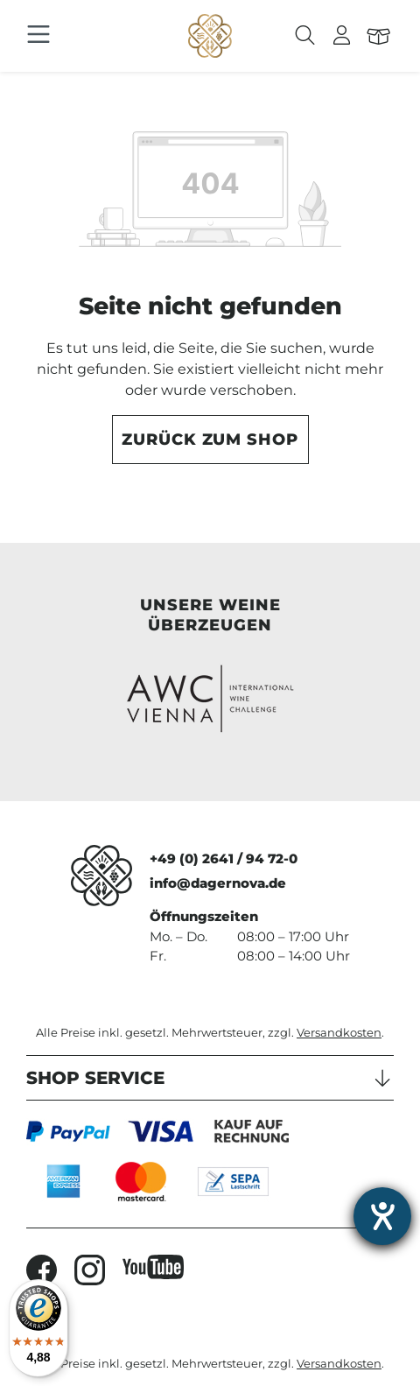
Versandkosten (339, 1032)
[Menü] (38, 34)
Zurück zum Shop (210, 439)
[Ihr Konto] (342, 36)
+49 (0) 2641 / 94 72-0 (224, 858)
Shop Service (95, 1077)
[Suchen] (305, 36)
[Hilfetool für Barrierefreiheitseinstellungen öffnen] (382, 1216)
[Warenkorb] (378, 36)
